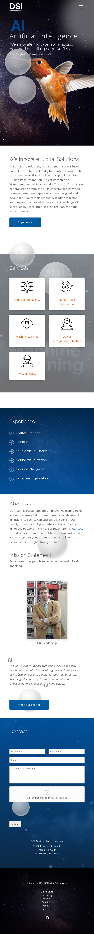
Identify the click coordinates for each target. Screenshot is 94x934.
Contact (47, 909)
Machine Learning (27, 336)
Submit (15, 824)
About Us (47, 905)
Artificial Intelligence (27, 299)
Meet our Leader (29, 705)
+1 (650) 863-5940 (49, 853)
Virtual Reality (27, 373)
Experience (25, 222)
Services (47, 898)
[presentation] (31, 816)
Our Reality (47, 895)
